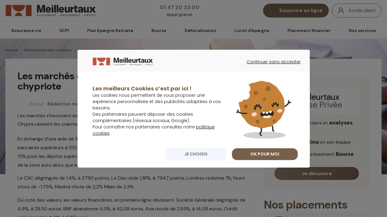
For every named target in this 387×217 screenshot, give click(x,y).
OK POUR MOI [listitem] (264, 166)
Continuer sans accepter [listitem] (270, 80)
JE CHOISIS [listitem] (196, 166)
